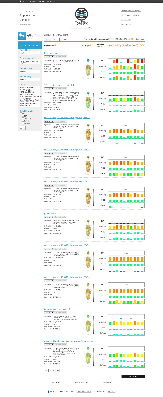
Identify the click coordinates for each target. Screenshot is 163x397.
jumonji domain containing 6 (57, 309)
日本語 (28, 24)
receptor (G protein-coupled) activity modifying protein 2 (69, 341)
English (22, 24)
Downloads (140, 39)
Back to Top (133, 376)
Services (41, 1)
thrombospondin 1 (52, 53)
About (56, 1)
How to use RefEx (81, 382)
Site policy (87, 392)
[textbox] (78, 27)
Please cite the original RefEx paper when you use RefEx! (131, 15)
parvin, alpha (50, 213)
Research (32, 1)
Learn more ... (126, 24)
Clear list (119, 39)
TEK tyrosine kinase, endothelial (59, 85)
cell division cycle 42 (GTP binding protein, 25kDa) (67, 117)
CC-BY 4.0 (111, 392)
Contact (49, 1)
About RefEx (55, 382)
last (65, 39)
